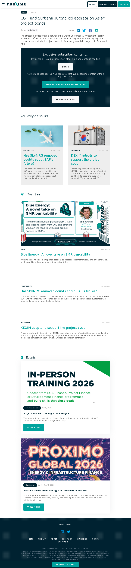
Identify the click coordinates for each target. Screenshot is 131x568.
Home (30, 539)
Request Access (66, 99)
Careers (82, 539)
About (42, 539)
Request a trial (65, 564)
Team (54, 539)
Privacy (63, 542)
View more (33, 427)
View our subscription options (65, 84)
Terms (96, 539)
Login (65, 67)
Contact (67, 539)
